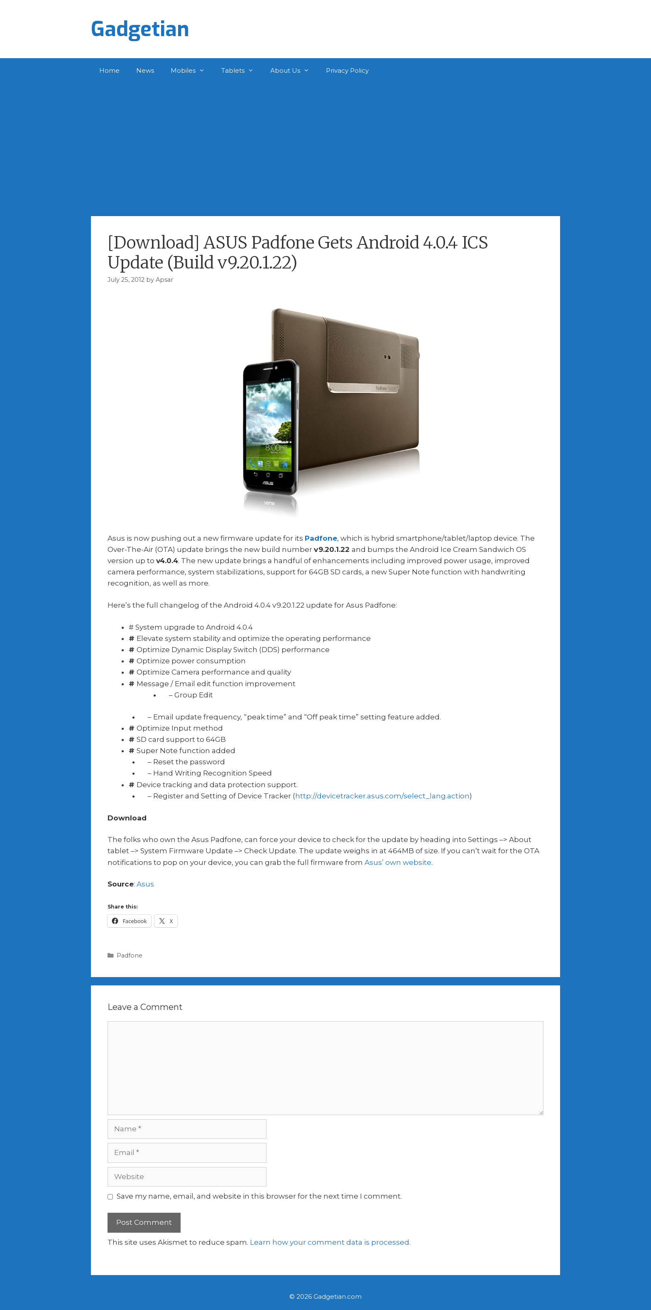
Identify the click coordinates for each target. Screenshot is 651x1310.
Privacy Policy (347, 70)
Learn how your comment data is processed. (330, 1242)
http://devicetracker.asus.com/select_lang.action (382, 796)
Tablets (241, 70)
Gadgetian (140, 29)
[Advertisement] (325, 145)
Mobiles (192, 70)
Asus (145, 884)
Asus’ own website (398, 862)
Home (109, 70)
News (145, 70)
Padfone (321, 538)
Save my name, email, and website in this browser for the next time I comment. (259, 1196)
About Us (294, 70)
